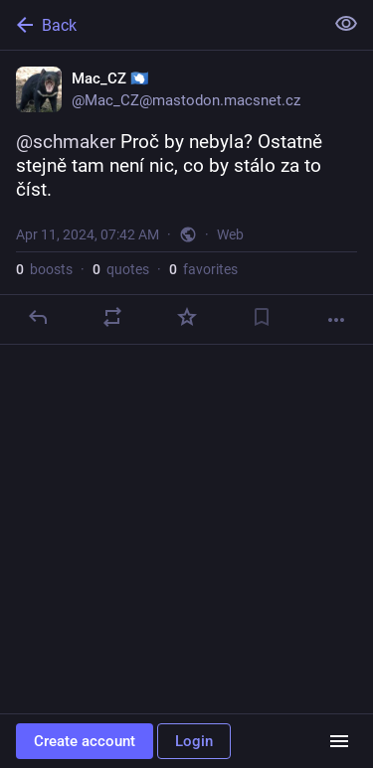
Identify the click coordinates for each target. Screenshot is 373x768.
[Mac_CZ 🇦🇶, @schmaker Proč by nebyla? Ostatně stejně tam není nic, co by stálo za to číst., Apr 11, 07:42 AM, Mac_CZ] (186, 198)
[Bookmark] (262, 317)
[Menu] (339, 741)
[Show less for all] (346, 24)
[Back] (159, 25)
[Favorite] (187, 317)
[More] (336, 320)
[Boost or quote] (112, 317)
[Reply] (38, 317)
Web (230, 234)
